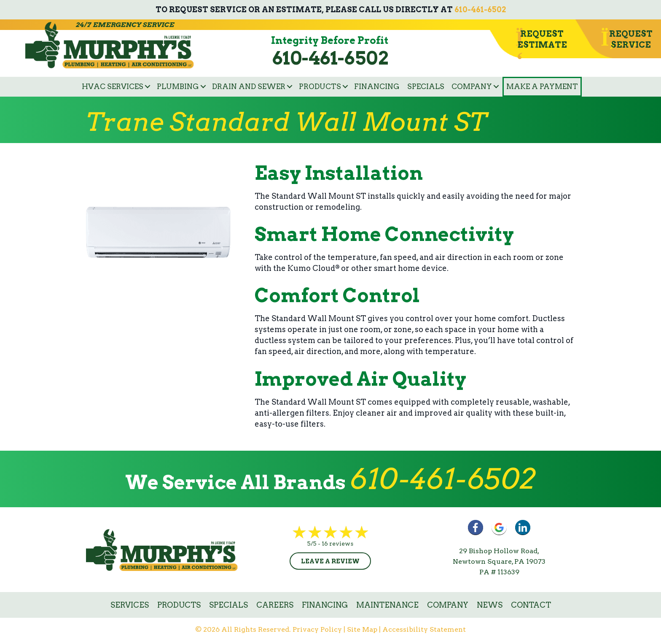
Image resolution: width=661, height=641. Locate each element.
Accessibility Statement (424, 629)
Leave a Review (330, 561)
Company (447, 604)
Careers (274, 604)
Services (129, 604)
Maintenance (387, 604)
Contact (531, 604)
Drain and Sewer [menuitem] (248, 86)
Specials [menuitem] (425, 86)
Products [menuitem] (320, 86)
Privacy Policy (317, 629)
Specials (228, 604)
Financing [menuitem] (377, 86)
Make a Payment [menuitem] (542, 86)
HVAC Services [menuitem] (112, 86)
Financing (325, 604)
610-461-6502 (480, 9)
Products (179, 604)
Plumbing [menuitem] (178, 86)
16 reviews (337, 543)
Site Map (362, 629)
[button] (147, 86)
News (489, 604)
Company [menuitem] (471, 86)
